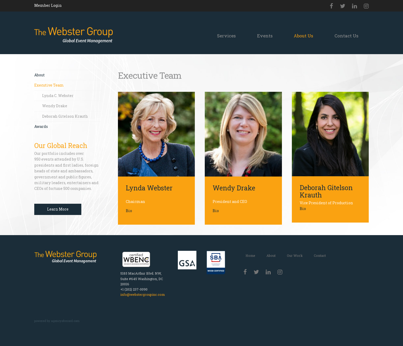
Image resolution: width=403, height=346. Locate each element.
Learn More (58, 209)
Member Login (48, 5)
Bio (129, 210)
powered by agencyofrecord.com (57, 321)
